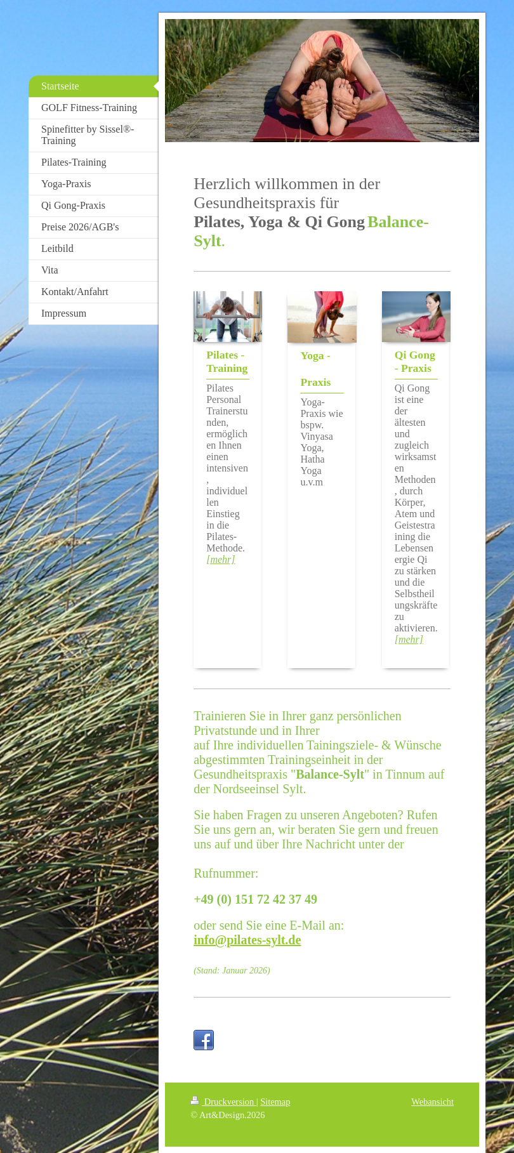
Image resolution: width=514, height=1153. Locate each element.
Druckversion (223, 1102)
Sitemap (275, 1102)
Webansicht (432, 1102)
